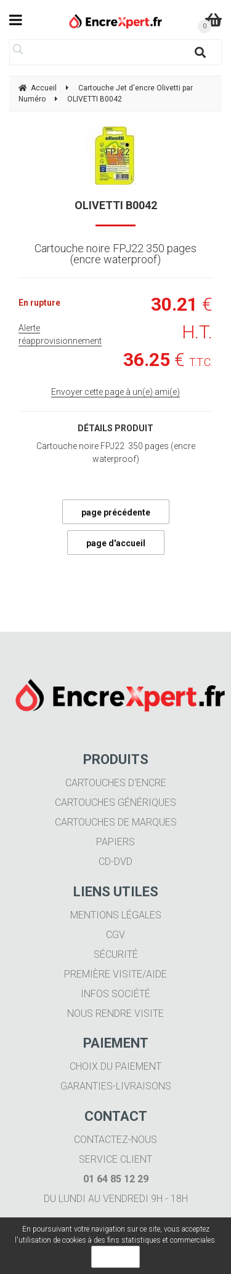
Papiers (115, 842)
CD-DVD (115, 861)
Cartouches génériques (115, 802)
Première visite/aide (115, 974)
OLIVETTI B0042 (116, 205)
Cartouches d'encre (115, 783)
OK (115, 1256)
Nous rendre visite (115, 1013)
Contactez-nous (115, 1139)
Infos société (115, 994)
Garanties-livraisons (115, 1086)
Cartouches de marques (116, 822)
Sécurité (116, 954)
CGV (115, 935)
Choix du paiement (115, 1066)
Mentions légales (115, 915)
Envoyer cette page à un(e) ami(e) (115, 392)
